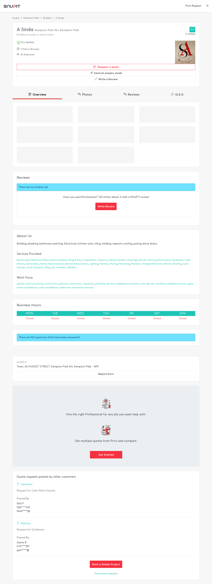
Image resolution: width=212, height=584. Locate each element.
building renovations (127, 283)
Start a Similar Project (106, 564)
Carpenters (89, 260)
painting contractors (70, 283)
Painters (104, 263)
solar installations (48, 287)
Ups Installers (58, 267)
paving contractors (46, 283)
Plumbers (136, 263)
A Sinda (60, 18)
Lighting (93, 263)
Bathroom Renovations (44, 260)
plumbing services (105, 283)
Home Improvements (52, 263)
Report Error (106, 374)
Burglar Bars (75, 260)
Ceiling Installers (117, 260)
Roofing (177, 263)
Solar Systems (35, 267)
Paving (114, 263)
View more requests (106, 573)
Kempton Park (31, 18)
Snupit (15, 18)
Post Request (193, 5)
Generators (32, 263)
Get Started (106, 454)
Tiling (47, 267)
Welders (72, 267)
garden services (26, 283)
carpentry (88, 283)
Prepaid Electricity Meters (157, 263)
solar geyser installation (153, 283)
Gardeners (178, 260)
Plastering (124, 263)
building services (177, 283)
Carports (102, 260)
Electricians (164, 260)
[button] (207, 6)
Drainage (133, 260)
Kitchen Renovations (76, 263)
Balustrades (23, 260)
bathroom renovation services (77, 287)
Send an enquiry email (106, 73)
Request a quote (106, 67)
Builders (47, 18)
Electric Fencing (148, 260)
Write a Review (106, 79)
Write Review (106, 206)
